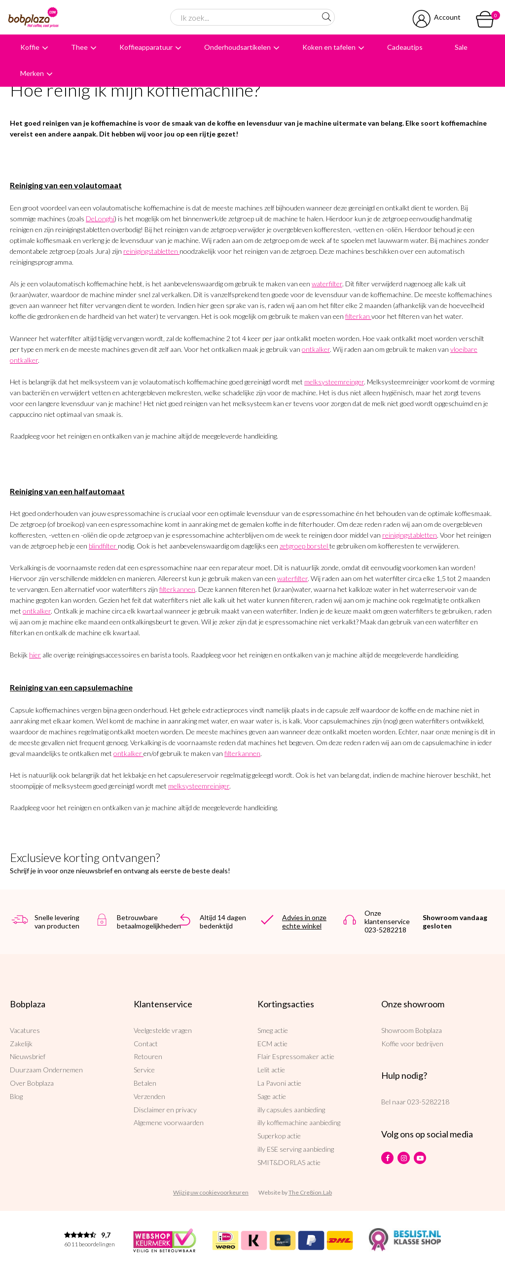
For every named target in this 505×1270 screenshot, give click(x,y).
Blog (16, 1096)
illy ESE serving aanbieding (295, 1149)
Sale (461, 47)
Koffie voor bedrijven (412, 1043)
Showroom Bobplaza (411, 1030)
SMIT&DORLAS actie (289, 1162)
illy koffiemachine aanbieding (298, 1122)
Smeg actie (272, 1030)
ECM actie (272, 1043)
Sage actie (271, 1096)
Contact (146, 1043)
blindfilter (102, 546)
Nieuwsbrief (27, 1056)
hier (35, 655)
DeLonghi (100, 218)
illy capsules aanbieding (291, 1109)
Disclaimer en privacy (165, 1109)
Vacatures (25, 1030)
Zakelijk (21, 1043)
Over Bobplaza (32, 1083)
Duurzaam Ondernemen (46, 1069)
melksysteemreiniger (198, 786)
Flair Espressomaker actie (295, 1056)
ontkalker (316, 349)
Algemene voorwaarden (169, 1122)
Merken (32, 73)
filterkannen (177, 589)
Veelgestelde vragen (163, 1030)
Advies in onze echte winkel (304, 921)
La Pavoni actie (279, 1083)
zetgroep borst (301, 546)
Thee (79, 47)
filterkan (357, 316)
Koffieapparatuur (146, 47)
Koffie (29, 47)
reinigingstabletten (150, 251)
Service (144, 1069)
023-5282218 (428, 1102)
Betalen (145, 1083)
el (325, 546)
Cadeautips (405, 47)
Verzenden (149, 1096)
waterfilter (327, 283)
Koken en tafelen (329, 47)
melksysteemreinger (334, 382)
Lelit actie (271, 1069)
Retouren (148, 1056)
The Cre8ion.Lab (310, 1192)
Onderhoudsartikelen (237, 47)
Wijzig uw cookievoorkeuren (211, 1192)
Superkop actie (279, 1136)
